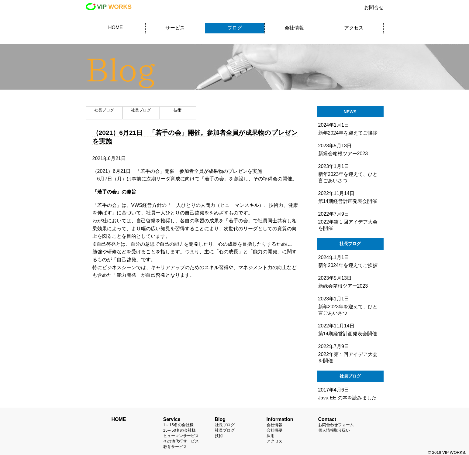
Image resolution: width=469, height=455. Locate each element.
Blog (220, 419)
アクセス (354, 27)
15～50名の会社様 (179, 430)
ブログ (234, 27)
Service (172, 419)
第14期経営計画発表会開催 (347, 333)
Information (280, 419)
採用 (270, 435)
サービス (175, 27)
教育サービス (175, 446)
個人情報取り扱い (334, 430)
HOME (115, 27)
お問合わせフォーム (336, 424)
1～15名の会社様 (178, 424)
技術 (219, 435)
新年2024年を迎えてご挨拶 (348, 265)
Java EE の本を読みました (347, 397)
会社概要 (274, 430)
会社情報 (294, 27)
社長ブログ (225, 424)
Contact (327, 419)
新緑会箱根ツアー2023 (343, 286)
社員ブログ (225, 430)
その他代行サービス (181, 441)
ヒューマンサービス (181, 435)
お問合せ (374, 7)
